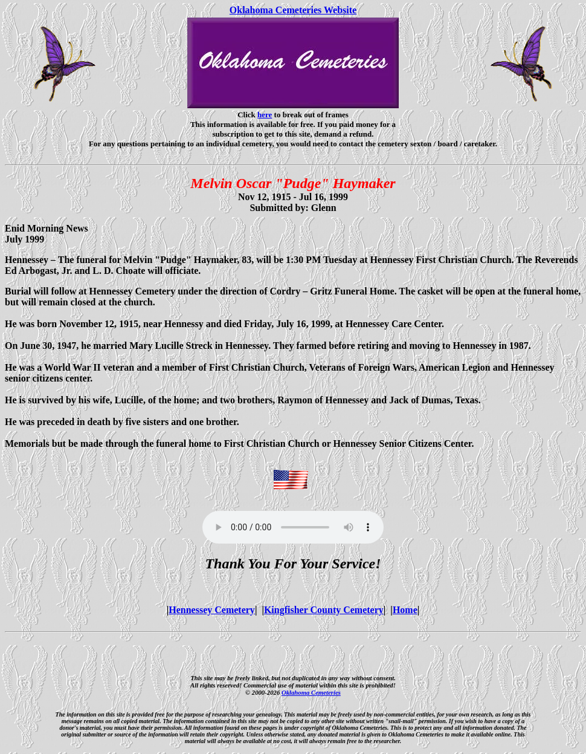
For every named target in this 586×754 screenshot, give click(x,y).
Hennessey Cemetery (212, 610)
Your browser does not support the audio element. (293, 527)
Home (405, 610)
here (264, 114)
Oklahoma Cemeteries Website (293, 10)
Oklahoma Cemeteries (311, 692)
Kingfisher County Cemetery (324, 610)
